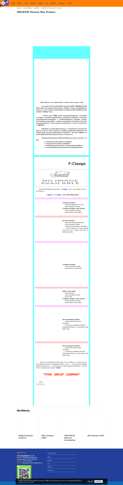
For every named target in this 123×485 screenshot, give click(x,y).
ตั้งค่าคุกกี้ (90, 481)
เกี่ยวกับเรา (20, 3)
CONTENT (53, 3)
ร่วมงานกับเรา (61, 3)
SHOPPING (33, 3)
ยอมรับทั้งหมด (98, 481)
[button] (74, 3)
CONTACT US (50, 470)
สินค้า (26, 3)
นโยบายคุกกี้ (31, 482)
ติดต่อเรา (69, 3)
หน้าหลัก (13, 3)
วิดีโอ (47, 3)
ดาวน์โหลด (40, 3)
